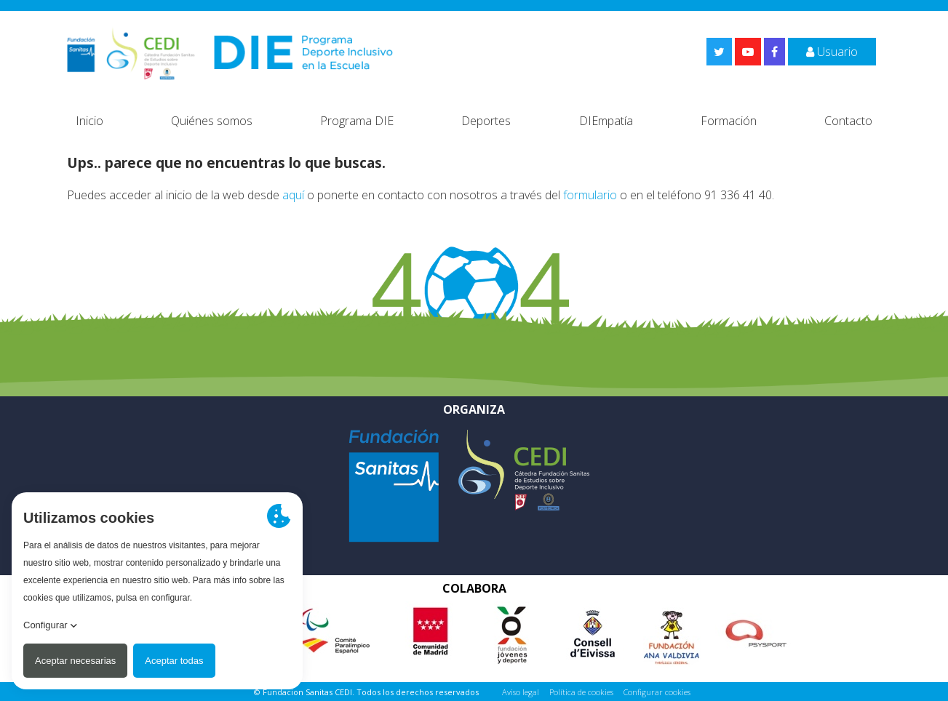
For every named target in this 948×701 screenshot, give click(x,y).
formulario (590, 195)
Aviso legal (520, 691)
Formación (729, 121)
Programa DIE (357, 121)
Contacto (848, 121)
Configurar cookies (657, 691)
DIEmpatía (606, 121)
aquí (293, 195)
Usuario (832, 52)
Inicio (89, 121)
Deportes (486, 121)
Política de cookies (581, 691)
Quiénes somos (211, 121)
